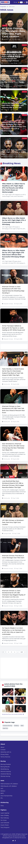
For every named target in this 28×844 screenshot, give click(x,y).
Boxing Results (5, 766)
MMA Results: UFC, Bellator (9, 786)
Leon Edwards (5, 822)
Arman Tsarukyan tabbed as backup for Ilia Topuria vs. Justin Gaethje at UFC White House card (13, 328)
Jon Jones (4, 820)
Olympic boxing (5, 776)
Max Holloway (5, 818)
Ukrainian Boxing (7, 725)
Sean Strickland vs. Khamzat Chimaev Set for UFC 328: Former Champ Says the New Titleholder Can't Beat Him (13, 447)
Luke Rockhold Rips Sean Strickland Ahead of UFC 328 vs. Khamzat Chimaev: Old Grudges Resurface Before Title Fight (13, 484)
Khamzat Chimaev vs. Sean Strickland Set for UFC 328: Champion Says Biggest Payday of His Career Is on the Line (13, 594)
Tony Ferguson (5, 827)
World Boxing (5, 769)
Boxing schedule (6, 764)
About (2, 747)
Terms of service (5, 757)
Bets (22, 725)
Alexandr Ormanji (7, 63)
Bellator (3, 791)
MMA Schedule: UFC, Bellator (9, 783)
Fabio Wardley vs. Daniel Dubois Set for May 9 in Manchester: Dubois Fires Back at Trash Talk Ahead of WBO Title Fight (13, 372)
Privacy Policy (5, 754)
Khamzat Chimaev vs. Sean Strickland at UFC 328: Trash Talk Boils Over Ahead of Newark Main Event (13, 409)
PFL (2, 798)
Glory (2, 805)
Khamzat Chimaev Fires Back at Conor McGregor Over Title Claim (13, 557)
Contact (3, 749)
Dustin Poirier (5, 825)
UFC (2, 788)
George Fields (7, 39)
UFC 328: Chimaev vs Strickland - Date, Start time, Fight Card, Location (13, 522)
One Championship (6, 795)
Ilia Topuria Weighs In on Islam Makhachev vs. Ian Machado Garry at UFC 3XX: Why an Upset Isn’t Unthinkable (13, 631)
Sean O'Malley (5, 815)
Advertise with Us (6, 752)
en (15, 2)
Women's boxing (6, 771)
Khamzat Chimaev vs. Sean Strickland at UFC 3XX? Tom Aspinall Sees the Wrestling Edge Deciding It (13, 290)
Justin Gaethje (5, 813)
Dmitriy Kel (7, 384)
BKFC (2, 793)
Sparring (5, 728)
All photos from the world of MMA (13, 714)
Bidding (16, 725)
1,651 (22, 652)
